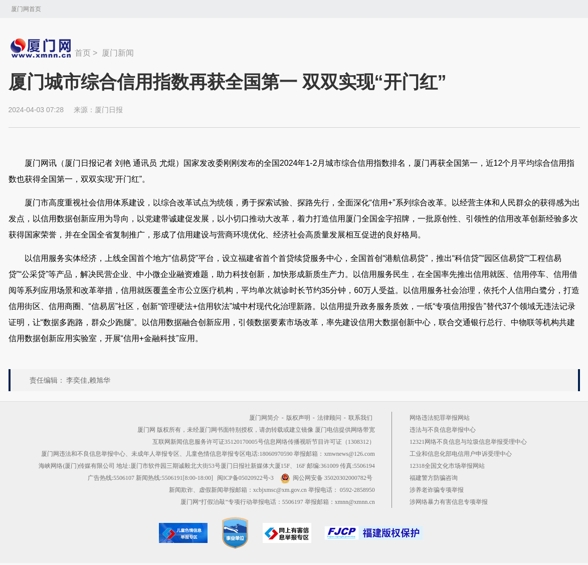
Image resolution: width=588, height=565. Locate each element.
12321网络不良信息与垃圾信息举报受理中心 (468, 441)
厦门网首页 (26, 9)
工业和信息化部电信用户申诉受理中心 (461, 453)
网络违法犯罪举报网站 (440, 417)
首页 (83, 53)
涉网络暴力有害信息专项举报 (449, 501)
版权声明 (298, 417)
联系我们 (360, 417)
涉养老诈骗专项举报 (437, 489)
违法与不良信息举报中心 (443, 429)
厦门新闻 (118, 53)
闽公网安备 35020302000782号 (326, 477)
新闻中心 (42, 48)
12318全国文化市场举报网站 (447, 465)
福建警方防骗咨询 (434, 477)
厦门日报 (109, 110)
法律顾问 (329, 417)
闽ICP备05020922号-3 (245, 477)
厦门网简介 (264, 417)
